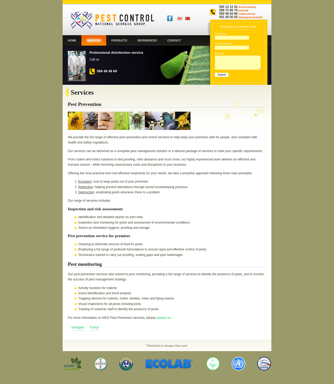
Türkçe (189, 18)
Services (94, 40)
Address (220, 53)
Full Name (221, 33)
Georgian (77, 327)
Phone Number (223, 43)
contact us (163, 318)
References (147, 40)
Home (72, 40)
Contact (174, 40)
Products (119, 40)
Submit (222, 74)
